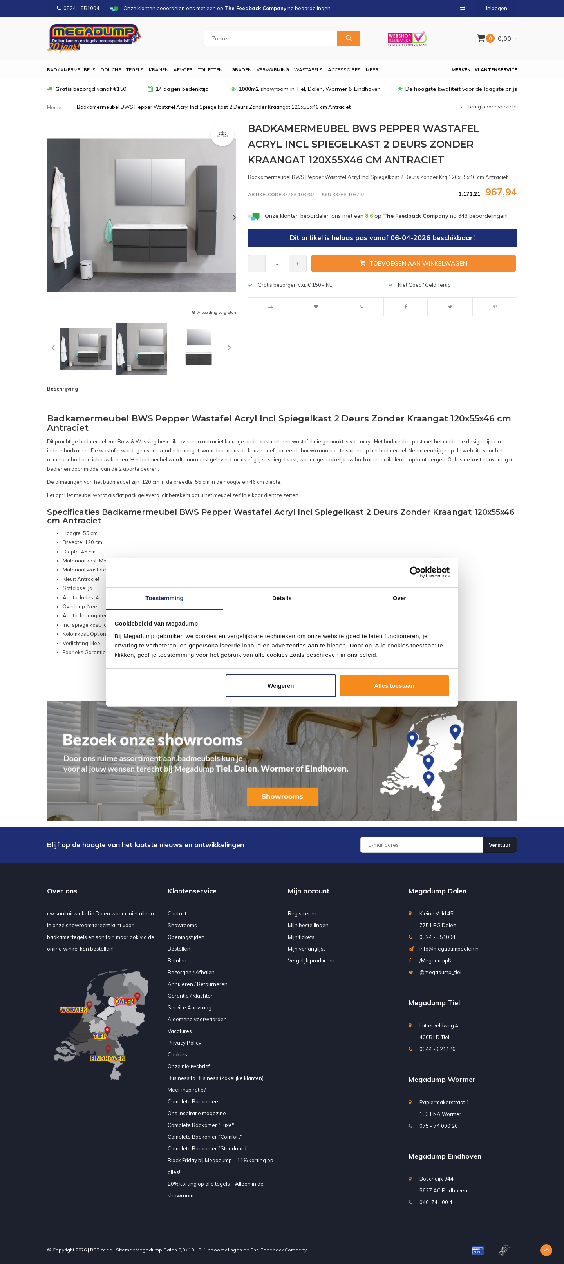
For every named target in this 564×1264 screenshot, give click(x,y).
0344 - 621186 (437, 1049)
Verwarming (273, 69)
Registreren (302, 913)
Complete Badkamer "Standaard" (208, 1148)
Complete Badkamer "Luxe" (201, 1125)
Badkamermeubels (71, 69)
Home (54, 107)
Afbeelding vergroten (216, 312)
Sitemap (126, 1250)
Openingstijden (186, 937)
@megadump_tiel (440, 972)
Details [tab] (282, 598)
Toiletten (210, 69)
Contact (177, 913)
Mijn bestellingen (308, 925)
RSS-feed (101, 1250)
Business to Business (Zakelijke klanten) (216, 1078)
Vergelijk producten (311, 960)
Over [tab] (400, 598)
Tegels (135, 69)
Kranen (158, 69)
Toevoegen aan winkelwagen (413, 263)
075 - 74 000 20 (438, 1126)
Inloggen (496, 8)
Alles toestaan (394, 685)
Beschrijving (62, 388)
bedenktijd (178, 88)
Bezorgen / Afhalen (191, 972)
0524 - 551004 (78, 8)
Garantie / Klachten (191, 996)
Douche (111, 69)
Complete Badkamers (194, 1101)
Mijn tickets (301, 937)
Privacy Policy (184, 1043)
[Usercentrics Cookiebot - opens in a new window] (415, 572)
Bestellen (179, 949)
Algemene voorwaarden (197, 1019)
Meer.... (374, 69)
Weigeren (281, 685)
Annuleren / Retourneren (198, 984)
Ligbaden (239, 69)
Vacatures (180, 1031)
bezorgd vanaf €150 (86, 88)
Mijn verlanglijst (306, 949)
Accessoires (344, 69)
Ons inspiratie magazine (197, 1113)
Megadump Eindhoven (445, 1156)
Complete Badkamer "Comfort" (205, 1137)
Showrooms (182, 925)
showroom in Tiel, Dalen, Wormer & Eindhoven (305, 88)
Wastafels (308, 69)
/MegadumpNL (436, 960)
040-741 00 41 (437, 1202)
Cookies (177, 1054)
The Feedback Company (279, 1250)
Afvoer (183, 69)
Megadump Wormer (442, 1079)
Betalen (177, 960)
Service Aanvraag (190, 1007)
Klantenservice (496, 69)
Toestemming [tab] (164, 598)
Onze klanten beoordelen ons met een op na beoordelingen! (386, 215)
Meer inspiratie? (187, 1090)
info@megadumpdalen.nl (449, 949)
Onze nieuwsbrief (189, 1066)
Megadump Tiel (434, 1002)
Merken (461, 69)
